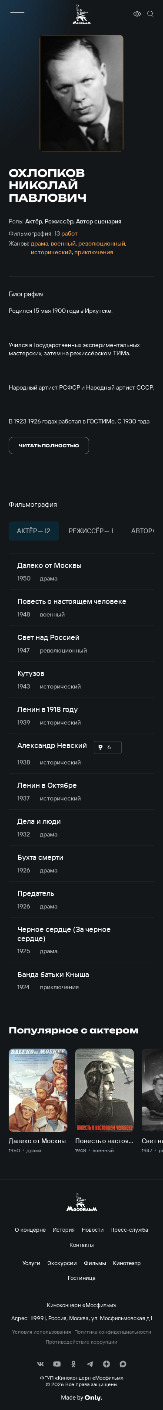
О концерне (30, 1229)
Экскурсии (62, 1262)
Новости (92, 1229)
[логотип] (82, 14)
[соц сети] (40, 1364)
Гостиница (82, 1277)
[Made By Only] (81, 1397)
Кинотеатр (127, 1262)
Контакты (82, 1244)
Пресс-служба (129, 1229)
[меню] (17, 14)
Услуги (31, 1262)
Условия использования (41, 1332)
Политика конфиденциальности (112, 1332)
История (64, 1229)
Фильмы (95, 1262)
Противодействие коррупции (81, 1342)
